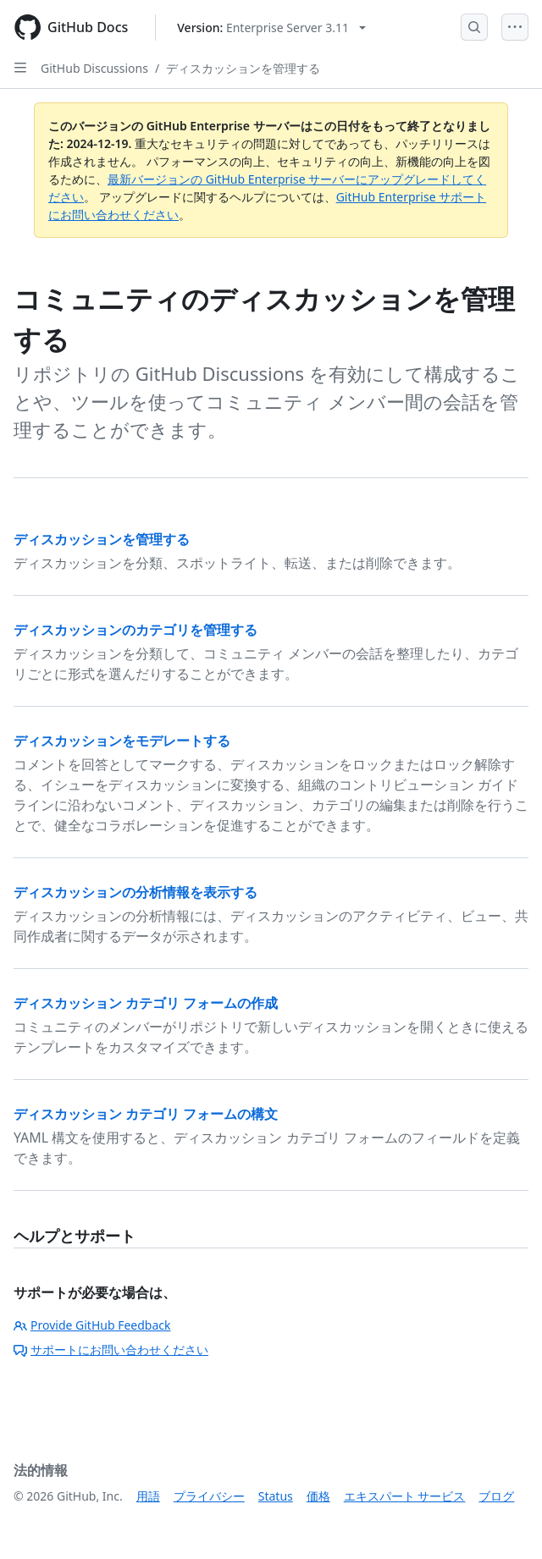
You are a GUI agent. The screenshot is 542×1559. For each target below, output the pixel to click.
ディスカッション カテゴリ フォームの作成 (146, 1003)
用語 (148, 1496)
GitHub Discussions (94, 68)
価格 (318, 1496)
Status (275, 1496)
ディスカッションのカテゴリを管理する (135, 629)
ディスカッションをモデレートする (122, 740)
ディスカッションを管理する (243, 68)
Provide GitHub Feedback (92, 1325)
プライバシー (209, 1496)
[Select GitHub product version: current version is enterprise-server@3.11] (271, 27)
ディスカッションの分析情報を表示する (135, 892)
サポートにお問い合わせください (111, 1349)
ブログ (496, 1496)
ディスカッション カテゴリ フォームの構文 (146, 1114)
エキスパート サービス (405, 1496)
